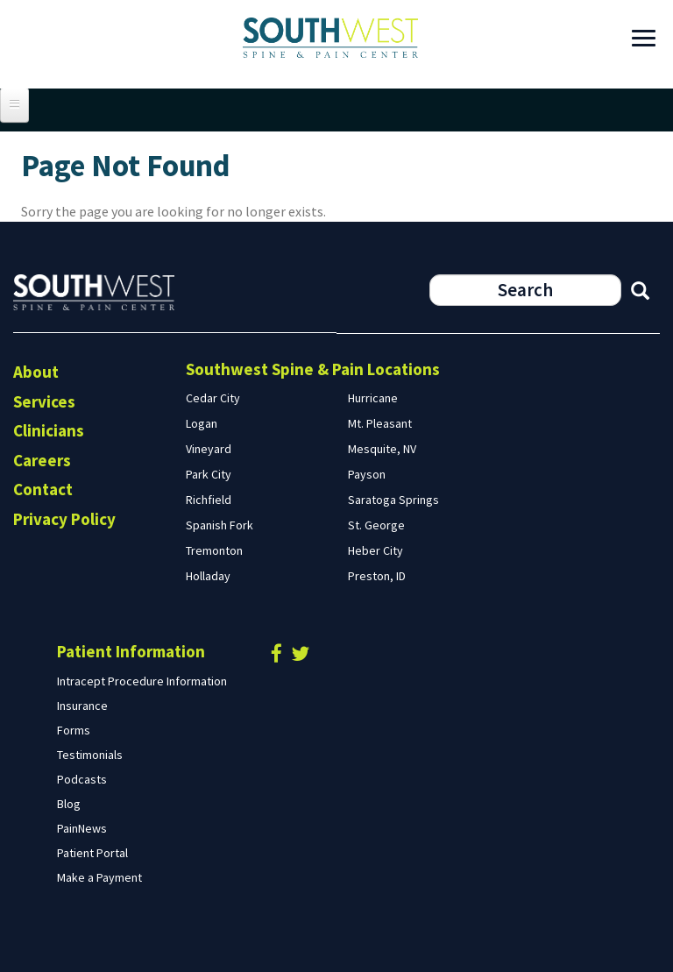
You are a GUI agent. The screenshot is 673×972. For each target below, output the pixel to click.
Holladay (208, 576)
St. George (376, 525)
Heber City (375, 550)
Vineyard (208, 449)
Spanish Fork (219, 525)
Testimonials (90, 755)
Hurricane (373, 398)
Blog (69, 804)
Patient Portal (92, 853)
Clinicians (48, 430)
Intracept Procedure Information (142, 681)
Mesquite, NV (382, 449)
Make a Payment (99, 877)
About (36, 371)
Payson (367, 474)
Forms (73, 730)
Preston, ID (377, 576)
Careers (42, 460)
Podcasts (82, 779)
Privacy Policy (64, 518)
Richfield (208, 499)
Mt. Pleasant (380, 423)
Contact (43, 489)
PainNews (82, 828)
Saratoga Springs (393, 499)
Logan (201, 423)
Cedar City (213, 398)
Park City (208, 474)
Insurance (82, 705)
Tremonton (214, 550)
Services (44, 401)
